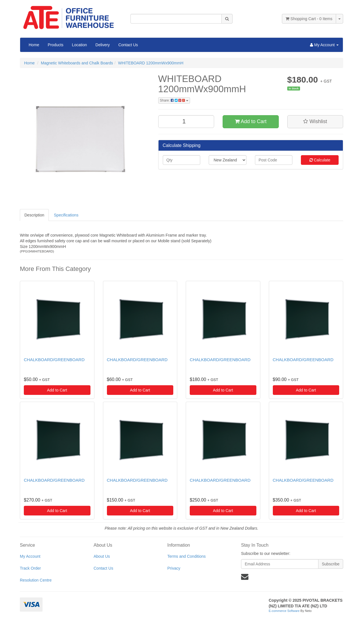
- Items (309, 18)
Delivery (103, 45)
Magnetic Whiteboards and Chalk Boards (77, 63)
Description (34, 215)
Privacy (173, 568)
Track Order (30, 568)
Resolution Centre (36, 580)
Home (34, 45)
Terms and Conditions (186, 556)
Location (79, 45)
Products (55, 45)
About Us (102, 556)
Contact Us (128, 45)
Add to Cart (251, 121)
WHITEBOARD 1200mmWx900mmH (150, 63)
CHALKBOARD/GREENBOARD (54, 359)
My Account (30, 556)
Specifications (66, 215)
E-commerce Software (284, 610)
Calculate (319, 160)
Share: (174, 100)
